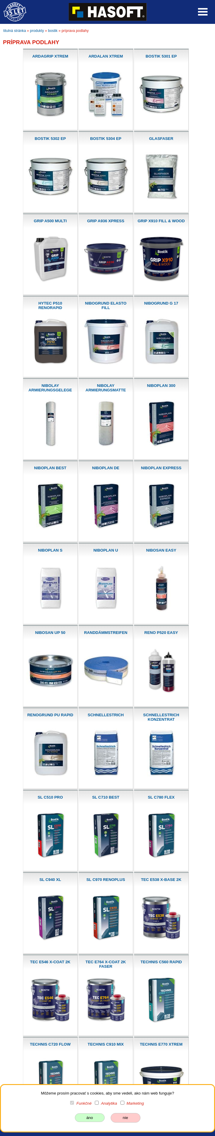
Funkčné (84, 1103)
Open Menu (203, 11)
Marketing (135, 1103)
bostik (53, 31)
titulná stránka (14, 31)
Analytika (109, 1103)
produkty (37, 31)
